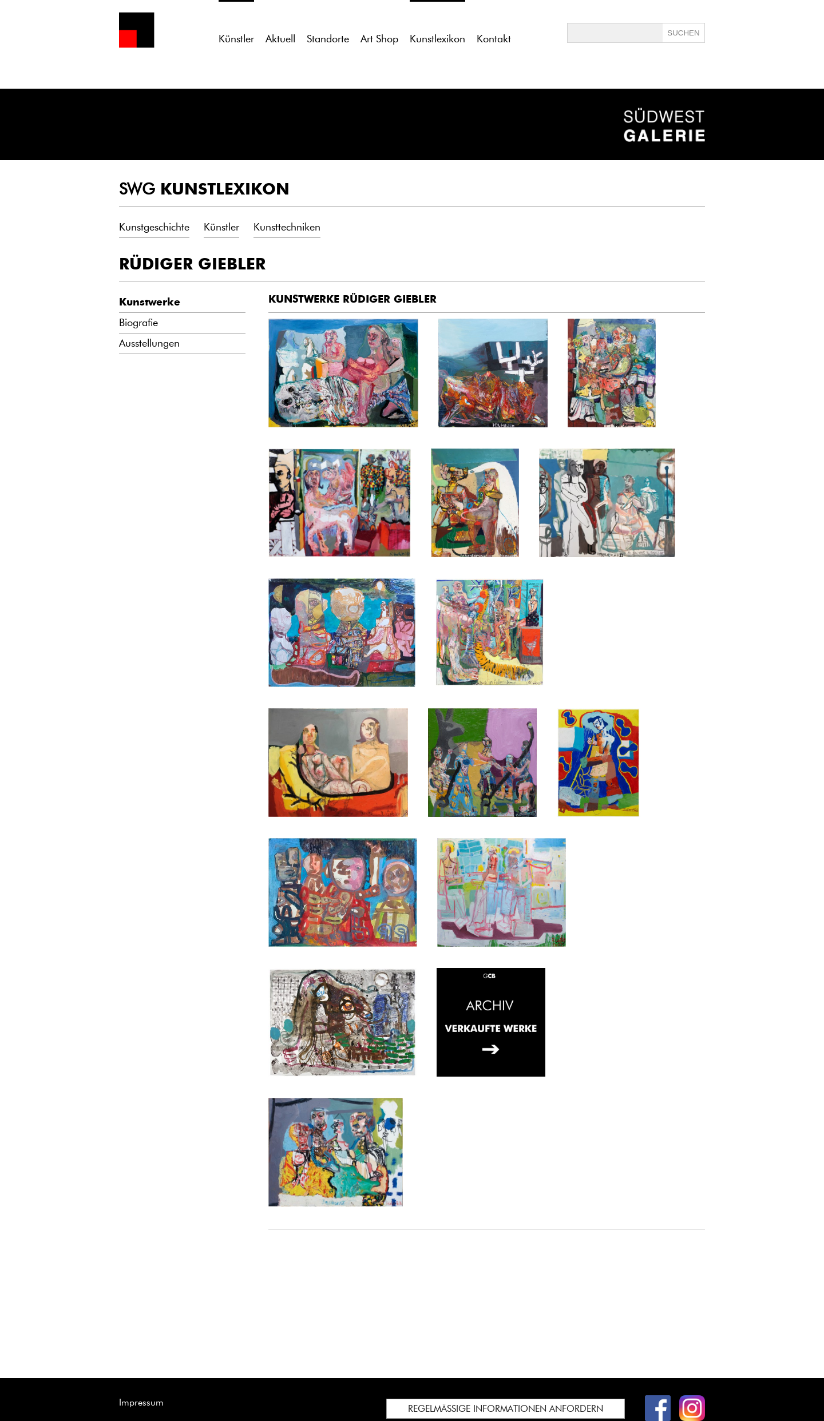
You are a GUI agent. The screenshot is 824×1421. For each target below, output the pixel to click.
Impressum (141, 1402)
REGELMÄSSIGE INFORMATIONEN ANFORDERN (505, 1408)
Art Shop (379, 39)
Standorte (328, 39)
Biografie (138, 322)
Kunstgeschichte (154, 227)
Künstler (221, 227)
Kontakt (494, 39)
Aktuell (280, 39)
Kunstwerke (149, 302)
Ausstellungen (149, 343)
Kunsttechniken (286, 227)
